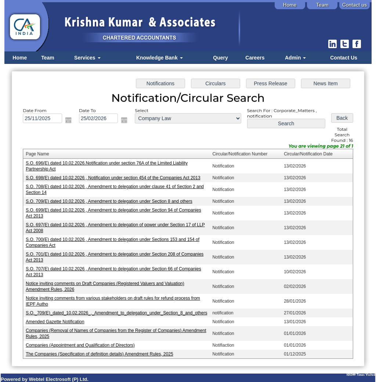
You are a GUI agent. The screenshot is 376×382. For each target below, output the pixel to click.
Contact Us (343, 58)
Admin (295, 58)
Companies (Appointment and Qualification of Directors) (83, 342)
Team (47, 58)
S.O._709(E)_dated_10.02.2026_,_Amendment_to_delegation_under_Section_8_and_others (118, 310)
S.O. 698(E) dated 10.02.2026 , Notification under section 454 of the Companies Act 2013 (115, 178)
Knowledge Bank (159, 58)
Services (87, 58)
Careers (254, 58)
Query (220, 58)
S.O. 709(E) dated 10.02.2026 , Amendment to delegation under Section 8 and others (111, 201)
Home (19, 58)
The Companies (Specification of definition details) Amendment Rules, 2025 (102, 350)
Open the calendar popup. (71, 122)
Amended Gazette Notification (58, 319)
